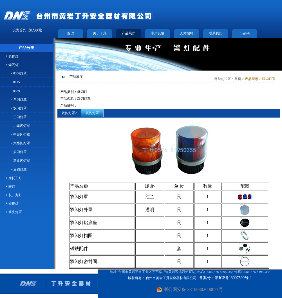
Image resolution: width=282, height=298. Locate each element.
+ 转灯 (10, 187)
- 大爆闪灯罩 (20, 143)
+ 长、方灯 (14, 195)
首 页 (71, 33)
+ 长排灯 (12, 56)
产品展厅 (128, 33)
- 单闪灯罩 (19, 99)
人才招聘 (186, 33)
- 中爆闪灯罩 (20, 134)
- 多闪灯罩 (19, 152)
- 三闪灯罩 (19, 117)
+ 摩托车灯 (14, 178)
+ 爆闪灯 (12, 65)
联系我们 (215, 33)
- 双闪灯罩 (19, 108)
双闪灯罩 (269, 79)
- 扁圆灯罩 (19, 169)
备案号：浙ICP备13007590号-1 (225, 278)
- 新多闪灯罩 (20, 161)
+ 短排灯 (12, 204)
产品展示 (251, 79)
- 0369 (15, 91)
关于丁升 (99, 33)
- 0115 (15, 82)
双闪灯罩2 (69, 113)
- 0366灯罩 (19, 73)
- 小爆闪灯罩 (20, 126)
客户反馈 (157, 33)
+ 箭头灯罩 (14, 212)
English (245, 33)
